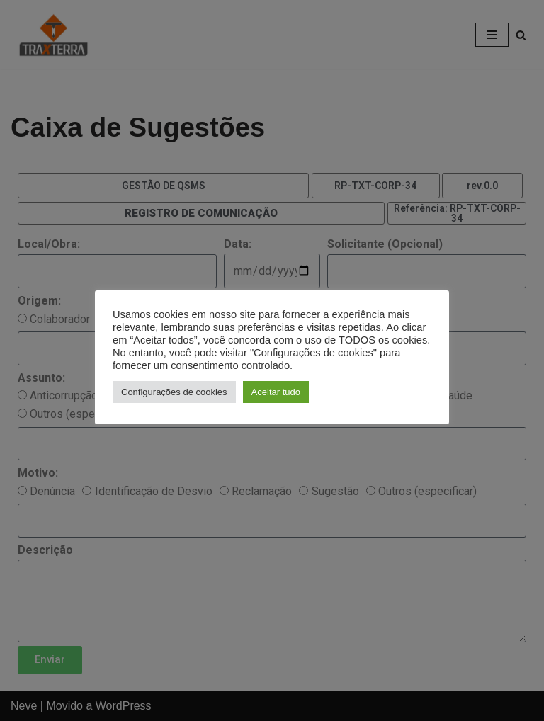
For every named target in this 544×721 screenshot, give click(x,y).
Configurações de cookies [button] (174, 392)
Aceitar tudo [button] (275, 392)
